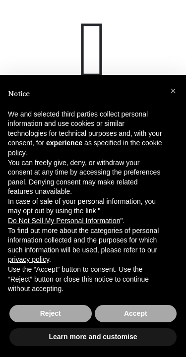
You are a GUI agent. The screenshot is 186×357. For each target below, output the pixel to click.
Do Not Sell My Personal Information (64, 221)
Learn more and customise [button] (93, 337)
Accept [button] (135, 313)
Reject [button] (50, 313)
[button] (173, 91)
